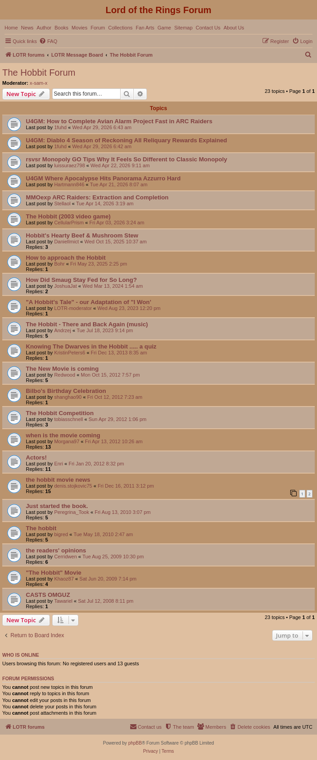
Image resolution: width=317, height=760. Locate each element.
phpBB (135, 743)
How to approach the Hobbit (66, 257)
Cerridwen (65, 556)
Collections (120, 27)
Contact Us (208, 27)
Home (11, 27)
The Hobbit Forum (38, 72)
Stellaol (62, 203)
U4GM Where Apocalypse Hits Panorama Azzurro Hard (103, 178)
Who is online (20, 655)
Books (61, 27)
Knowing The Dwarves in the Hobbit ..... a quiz (91, 346)
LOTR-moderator (73, 308)
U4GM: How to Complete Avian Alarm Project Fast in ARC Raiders (119, 121)
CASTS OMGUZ (48, 594)
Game (164, 27)
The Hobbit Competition (59, 413)
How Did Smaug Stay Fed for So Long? (81, 279)
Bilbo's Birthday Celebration (66, 390)
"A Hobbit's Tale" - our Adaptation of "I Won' (88, 302)
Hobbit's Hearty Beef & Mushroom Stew (82, 235)
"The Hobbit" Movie (53, 572)
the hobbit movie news (58, 479)
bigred (61, 534)
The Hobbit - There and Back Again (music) (87, 324)
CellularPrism (68, 222)
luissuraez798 (69, 165)
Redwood (64, 375)
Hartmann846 (69, 184)
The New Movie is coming (62, 368)
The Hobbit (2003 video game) (68, 216)
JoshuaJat (65, 286)
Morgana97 (66, 441)
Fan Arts (145, 27)
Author (44, 27)
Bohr (59, 263)
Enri (58, 463)
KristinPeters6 (69, 352)
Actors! (36, 457)
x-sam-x (39, 83)
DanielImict (66, 241)
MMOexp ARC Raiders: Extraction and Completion (97, 197)
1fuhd (60, 127)
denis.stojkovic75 (73, 486)
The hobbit (41, 528)
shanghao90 (68, 397)
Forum (98, 27)
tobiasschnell (68, 419)
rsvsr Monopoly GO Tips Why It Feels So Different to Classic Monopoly (126, 159)
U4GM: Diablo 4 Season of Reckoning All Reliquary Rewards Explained (126, 140)
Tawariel (63, 601)
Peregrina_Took (71, 512)
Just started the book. (57, 506)
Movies (80, 27)
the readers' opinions (56, 550)
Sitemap (183, 27)
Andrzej (62, 330)
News (27, 27)
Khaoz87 (63, 578)
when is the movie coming (63, 435)
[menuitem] (48, 41)
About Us (234, 27)
